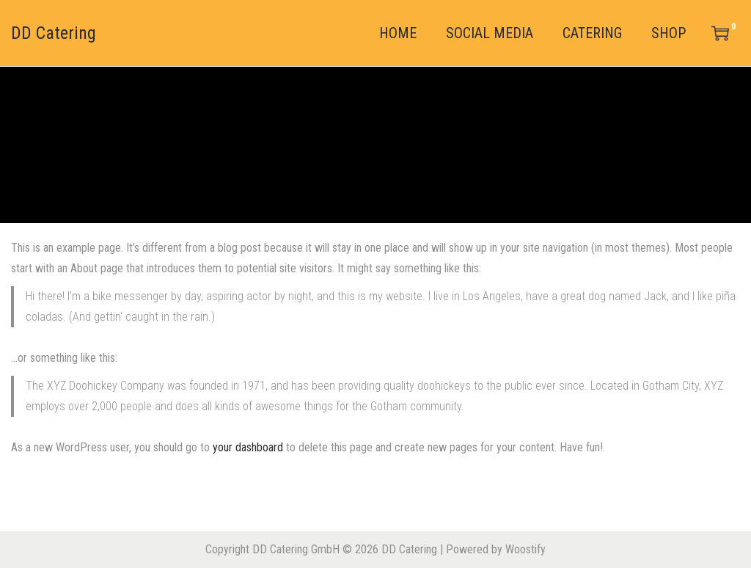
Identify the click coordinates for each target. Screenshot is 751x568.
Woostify (525, 549)
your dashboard (248, 447)
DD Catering (53, 33)
